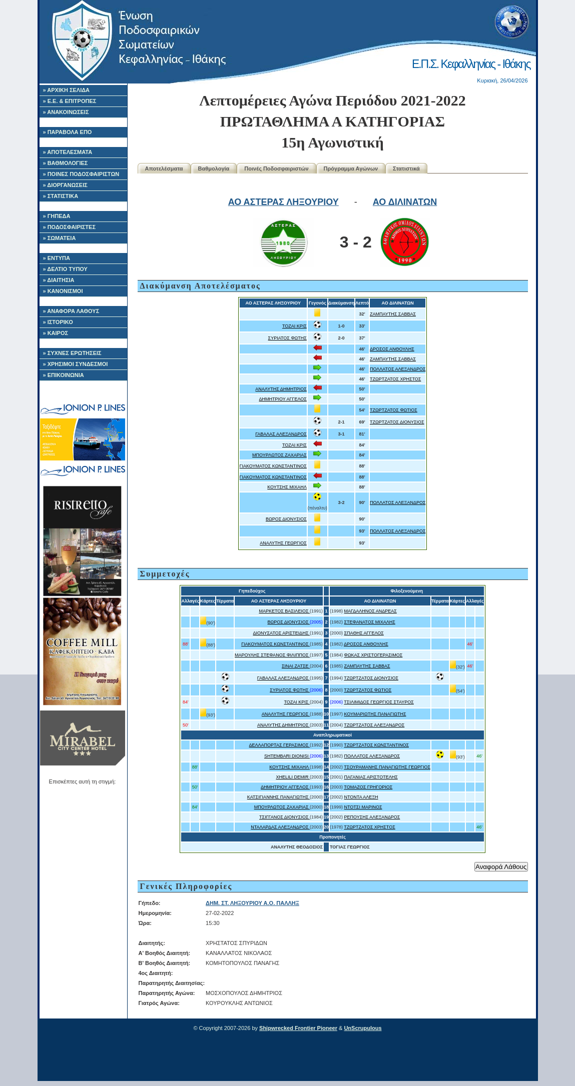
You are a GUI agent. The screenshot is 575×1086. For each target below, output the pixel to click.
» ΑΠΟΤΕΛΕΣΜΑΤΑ (68, 152)
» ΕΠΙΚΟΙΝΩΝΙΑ (63, 375)
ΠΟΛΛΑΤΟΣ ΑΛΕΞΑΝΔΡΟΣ (398, 369)
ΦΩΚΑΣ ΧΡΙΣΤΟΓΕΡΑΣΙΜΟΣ (373, 655)
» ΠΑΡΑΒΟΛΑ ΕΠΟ (67, 132)
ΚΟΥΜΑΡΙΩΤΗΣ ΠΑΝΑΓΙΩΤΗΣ (375, 714)
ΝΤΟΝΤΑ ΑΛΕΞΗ (361, 797)
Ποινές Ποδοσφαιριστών (276, 169)
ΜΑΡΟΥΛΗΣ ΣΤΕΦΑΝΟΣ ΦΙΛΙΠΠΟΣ (272, 655)
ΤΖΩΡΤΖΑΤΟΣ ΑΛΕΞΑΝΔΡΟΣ (374, 725)
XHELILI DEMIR (293, 777)
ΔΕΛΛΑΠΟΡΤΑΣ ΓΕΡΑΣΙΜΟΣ (279, 745)
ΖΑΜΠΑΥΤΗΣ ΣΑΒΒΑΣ (393, 314)
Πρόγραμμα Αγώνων (351, 169)
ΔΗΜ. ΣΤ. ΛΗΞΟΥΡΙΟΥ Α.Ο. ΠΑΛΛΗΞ (252, 903)
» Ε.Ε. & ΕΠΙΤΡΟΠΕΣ (70, 101)
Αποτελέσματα (164, 169)
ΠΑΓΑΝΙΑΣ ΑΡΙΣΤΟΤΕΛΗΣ (371, 777)
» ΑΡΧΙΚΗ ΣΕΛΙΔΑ (66, 90)
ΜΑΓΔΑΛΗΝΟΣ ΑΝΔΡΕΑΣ (370, 611)
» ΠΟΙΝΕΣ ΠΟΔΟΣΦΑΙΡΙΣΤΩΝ (81, 174)
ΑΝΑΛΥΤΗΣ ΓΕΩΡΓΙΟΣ (283, 543)
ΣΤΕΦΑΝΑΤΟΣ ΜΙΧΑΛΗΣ (369, 622)
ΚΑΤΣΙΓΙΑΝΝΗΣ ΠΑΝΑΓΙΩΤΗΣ (278, 797)
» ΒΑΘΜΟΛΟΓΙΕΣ (65, 163)
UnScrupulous (362, 1028)
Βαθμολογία (214, 169)
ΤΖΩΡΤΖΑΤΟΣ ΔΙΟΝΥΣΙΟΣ (397, 422)
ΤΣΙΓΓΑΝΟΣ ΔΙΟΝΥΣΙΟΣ (284, 817)
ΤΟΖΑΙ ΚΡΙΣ (294, 326)
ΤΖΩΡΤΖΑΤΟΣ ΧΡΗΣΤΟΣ (395, 379)
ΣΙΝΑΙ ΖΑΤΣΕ (296, 666)
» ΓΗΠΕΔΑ (57, 216)
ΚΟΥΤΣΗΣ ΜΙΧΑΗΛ (287, 487)
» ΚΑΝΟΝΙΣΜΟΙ (63, 291)
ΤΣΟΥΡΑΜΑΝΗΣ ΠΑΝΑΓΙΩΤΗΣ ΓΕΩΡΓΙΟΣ (387, 767)
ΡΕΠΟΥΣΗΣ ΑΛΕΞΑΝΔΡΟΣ (372, 817)
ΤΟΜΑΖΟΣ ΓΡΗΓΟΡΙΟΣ (368, 787)
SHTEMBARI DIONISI (287, 756)
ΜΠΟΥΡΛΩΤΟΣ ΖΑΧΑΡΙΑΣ (279, 455)
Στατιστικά (406, 169)
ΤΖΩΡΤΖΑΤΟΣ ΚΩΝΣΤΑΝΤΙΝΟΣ (376, 745)
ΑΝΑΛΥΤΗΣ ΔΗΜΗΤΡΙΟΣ (281, 389)
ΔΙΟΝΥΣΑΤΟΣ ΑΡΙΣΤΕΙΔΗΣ (281, 633)
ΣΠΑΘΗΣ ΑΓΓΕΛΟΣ (364, 633)
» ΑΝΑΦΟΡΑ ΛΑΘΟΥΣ (71, 311)
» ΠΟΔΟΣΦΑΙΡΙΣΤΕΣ (69, 227)
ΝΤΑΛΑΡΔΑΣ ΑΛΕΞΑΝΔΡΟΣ (280, 827)
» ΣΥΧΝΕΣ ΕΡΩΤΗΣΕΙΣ (72, 353)
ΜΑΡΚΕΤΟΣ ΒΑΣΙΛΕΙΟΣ (284, 611)
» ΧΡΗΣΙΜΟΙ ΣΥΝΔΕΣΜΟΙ (75, 364)
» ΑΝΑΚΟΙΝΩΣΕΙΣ (66, 112)
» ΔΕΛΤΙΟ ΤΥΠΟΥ (65, 269)
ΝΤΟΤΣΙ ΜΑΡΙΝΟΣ (363, 807)
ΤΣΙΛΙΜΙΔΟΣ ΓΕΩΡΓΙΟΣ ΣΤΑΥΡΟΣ (378, 702)
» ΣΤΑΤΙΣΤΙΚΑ (61, 196)
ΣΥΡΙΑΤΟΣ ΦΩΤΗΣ (287, 338)
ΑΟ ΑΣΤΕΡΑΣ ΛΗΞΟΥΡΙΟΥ (283, 202)
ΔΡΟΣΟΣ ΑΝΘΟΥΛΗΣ (392, 349)
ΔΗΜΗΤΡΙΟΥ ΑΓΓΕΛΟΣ (282, 399)
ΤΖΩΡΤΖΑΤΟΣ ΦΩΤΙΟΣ (393, 410)
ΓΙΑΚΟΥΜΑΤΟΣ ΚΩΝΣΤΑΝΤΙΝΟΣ (273, 466)
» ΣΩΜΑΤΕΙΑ (59, 238)
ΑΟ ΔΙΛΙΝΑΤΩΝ (405, 202)
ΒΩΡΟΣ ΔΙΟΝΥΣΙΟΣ (286, 519)
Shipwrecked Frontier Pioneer (298, 1028)
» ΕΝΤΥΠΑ (56, 258)
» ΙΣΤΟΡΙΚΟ (58, 322)
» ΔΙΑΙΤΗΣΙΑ (59, 280)
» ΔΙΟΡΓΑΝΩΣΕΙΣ (65, 185)
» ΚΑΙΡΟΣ (56, 333)
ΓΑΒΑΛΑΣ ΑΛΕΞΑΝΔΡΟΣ (281, 434)
